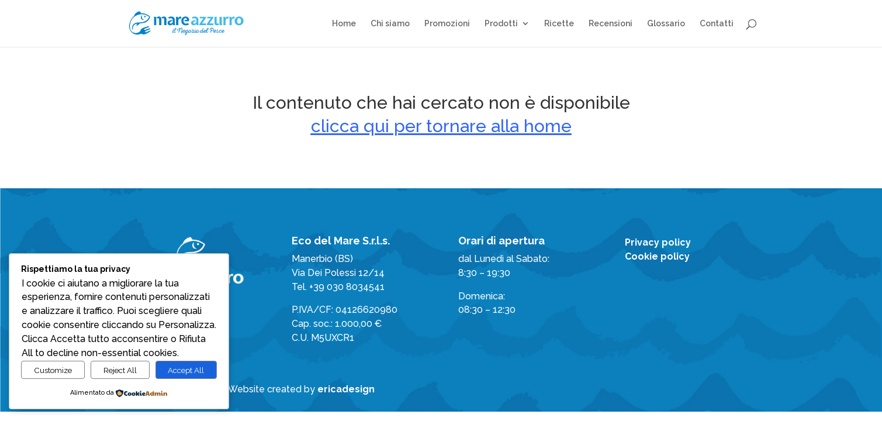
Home (344, 23)
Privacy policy (658, 242)
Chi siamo (390, 23)
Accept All (186, 370)
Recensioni (610, 23)
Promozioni (447, 23)
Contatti (717, 23)
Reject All (120, 370)
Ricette (559, 23)
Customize (53, 370)
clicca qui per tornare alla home (441, 126)
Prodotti (501, 23)
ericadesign (346, 389)
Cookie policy (657, 256)
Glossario (666, 23)
